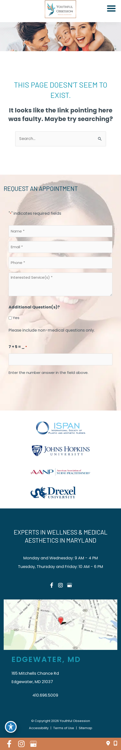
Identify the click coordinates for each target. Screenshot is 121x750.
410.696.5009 (45, 695)
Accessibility (39, 728)
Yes (16, 317)
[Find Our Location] (108, 744)
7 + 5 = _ (18, 347)
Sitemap (85, 728)
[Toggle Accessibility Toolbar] (11, 727)
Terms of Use (63, 728)
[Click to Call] (113, 744)
